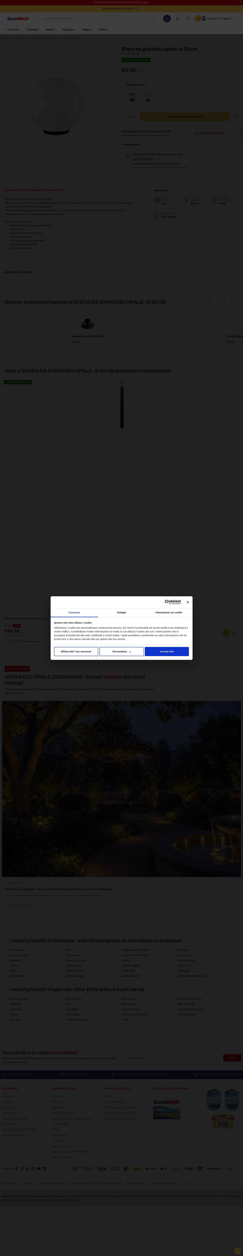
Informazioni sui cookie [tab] (168, 612)
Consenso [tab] (74, 612)
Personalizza (122, 651)
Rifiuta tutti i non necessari (76, 651)
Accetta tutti (167, 651)
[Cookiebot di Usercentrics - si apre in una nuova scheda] (167, 602)
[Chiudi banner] (188, 602)
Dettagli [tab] (121, 612)
